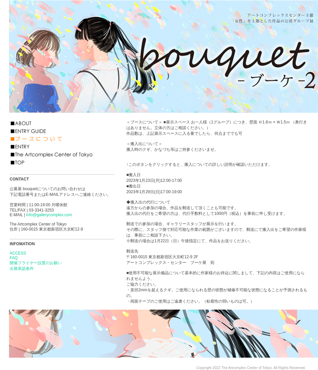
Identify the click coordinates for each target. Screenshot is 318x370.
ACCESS (18, 253)
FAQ (14, 258)
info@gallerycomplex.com (49, 215)
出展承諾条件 (22, 268)
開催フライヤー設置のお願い (36, 263)
